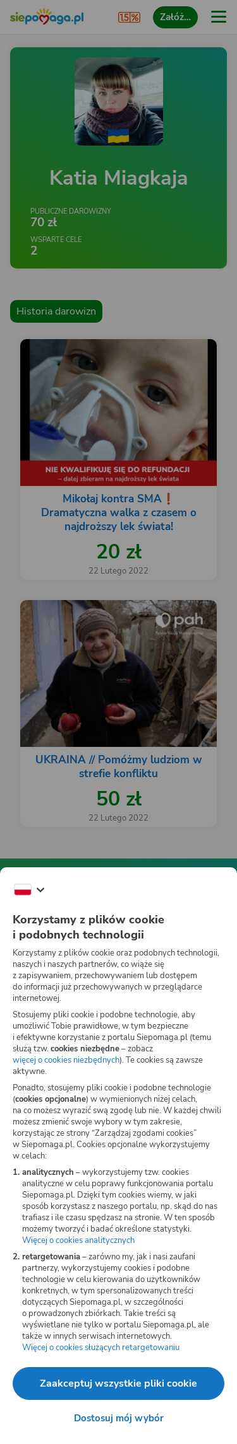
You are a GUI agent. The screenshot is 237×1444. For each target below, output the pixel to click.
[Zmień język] (29, 890)
